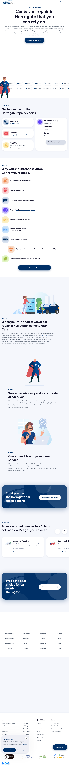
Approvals (39, 737)
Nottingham (26, 731)
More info (24, 744)
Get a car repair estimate (50, 497)
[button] (26, 738)
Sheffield (25, 723)
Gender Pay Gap (56, 731)
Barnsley (4, 734)
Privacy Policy (55, 723)
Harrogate (5, 731)
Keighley (25, 726)
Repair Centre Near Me (8, 723)
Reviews (39, 740)
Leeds (3, 726)
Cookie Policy (55, 726)
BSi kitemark (46, 335)
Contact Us (39, 723)
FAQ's (38, 731)
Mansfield (26, 729)
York (3, 729)
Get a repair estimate (34, 40)
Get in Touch (60, 747)
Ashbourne (26, 734)
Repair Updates (41, 729)
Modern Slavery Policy (58, 729)
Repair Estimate (41, 726)
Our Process (40, 734)
